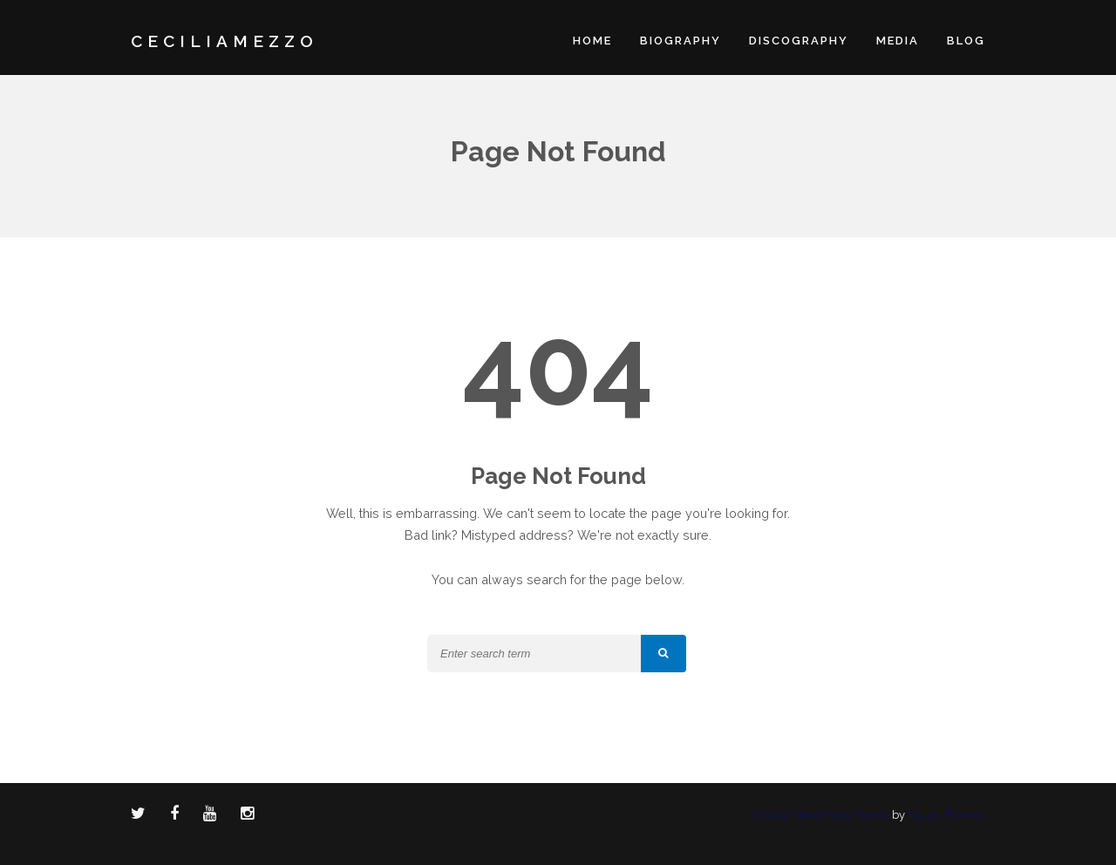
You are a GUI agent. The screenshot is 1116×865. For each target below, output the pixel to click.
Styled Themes (946, 814)
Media (897, 40)
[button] (663, 653)
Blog (966, 40)
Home (592, 40)
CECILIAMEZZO (224, 41)
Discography (798, 40)
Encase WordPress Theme (821, 814)
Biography (680, 40)
